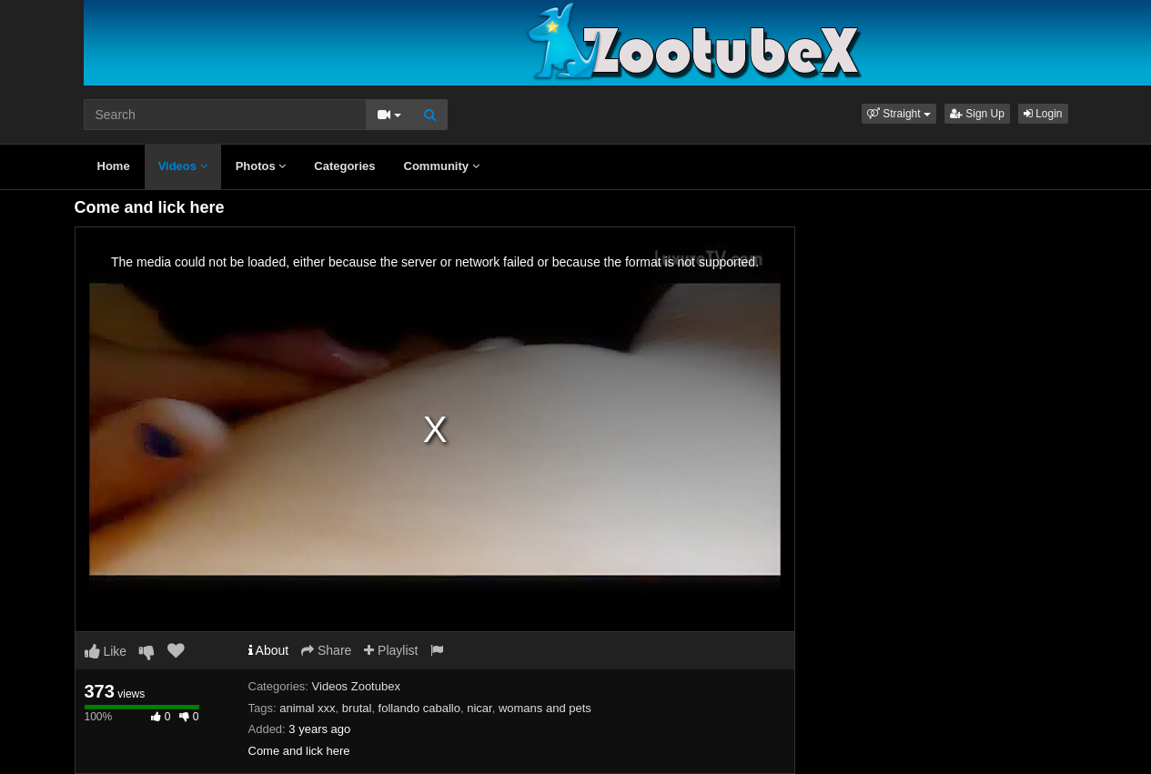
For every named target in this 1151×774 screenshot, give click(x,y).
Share (326, 650)
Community (442, 166)
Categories (344, 166)
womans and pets (545, 708)
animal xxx (307, 708)
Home (113, 166)
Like (106, 651)
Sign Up (977, 113)
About (268, 650)
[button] (899, 114)
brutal (357, 708)
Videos (182, 166)
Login (1043, 113)
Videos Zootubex (356, 686)
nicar (479, 708)
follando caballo (419, 708)
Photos (261, 166)
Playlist (391, 650)
